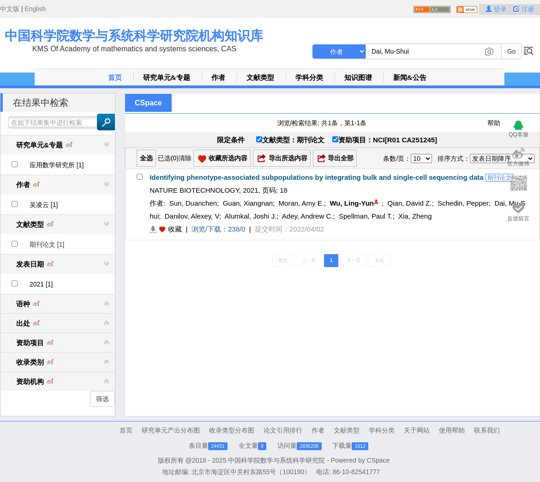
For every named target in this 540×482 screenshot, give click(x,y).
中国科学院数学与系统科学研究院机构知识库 (134, 36)
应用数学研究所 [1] (57, 165)
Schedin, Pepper (463, 203)
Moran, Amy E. (301, 203)
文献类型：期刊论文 (290, 140)
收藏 (175, 229)
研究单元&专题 (167, 77)
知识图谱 (358, 77)
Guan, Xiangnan (248, 203)
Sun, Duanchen (193, 203)
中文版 (9, 8)
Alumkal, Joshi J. (251, 216)
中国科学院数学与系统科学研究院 (276, 460)
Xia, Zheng (415, 216)
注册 (523, 9)
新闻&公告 (410, 77)
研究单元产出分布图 (171, 430)
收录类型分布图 (231, 430)
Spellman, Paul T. (365, 216)
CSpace (148, 103)
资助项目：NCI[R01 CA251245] (384, 140)
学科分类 (309, 77)
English (35, 8)
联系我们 (487, 430)
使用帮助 (452, 430)
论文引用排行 (283, 430)
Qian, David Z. (410, 203)
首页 (115, 77)
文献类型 (260, 77)
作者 (218, 77)
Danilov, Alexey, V (192, 216)
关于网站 (417, 430)
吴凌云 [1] (44, 204)
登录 (497, 9)
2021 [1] (41, 284)
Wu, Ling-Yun (352, 203)
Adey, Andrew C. (307, 216)
